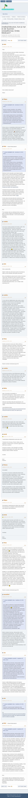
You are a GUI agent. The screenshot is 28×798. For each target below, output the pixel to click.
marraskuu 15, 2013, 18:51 (7, 101)
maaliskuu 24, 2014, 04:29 (7, 418)
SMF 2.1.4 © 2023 (10, 796)
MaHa (5, 388)
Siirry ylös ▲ (19, 794)
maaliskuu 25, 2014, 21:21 (7, 700)
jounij (5, 434)
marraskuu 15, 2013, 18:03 (7, 46)
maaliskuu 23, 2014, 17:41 (7, 390)
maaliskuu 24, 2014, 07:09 (8, 436)
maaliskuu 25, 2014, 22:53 (7, 725)
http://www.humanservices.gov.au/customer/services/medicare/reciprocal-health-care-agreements (14, 409)
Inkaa (5, 338)
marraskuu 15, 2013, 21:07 (7, 148)
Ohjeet (8, 794)
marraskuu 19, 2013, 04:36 (7, 297)
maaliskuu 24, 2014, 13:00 (7, 467)
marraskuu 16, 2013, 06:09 (7, 223)
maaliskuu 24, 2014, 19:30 (7, 502)
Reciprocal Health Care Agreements (10, 187)
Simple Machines (17, 796)
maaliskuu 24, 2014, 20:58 (8, 517)
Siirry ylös (4, 786)
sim (5, 652)
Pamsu (5, 465)
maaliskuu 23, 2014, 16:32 (7, 370)
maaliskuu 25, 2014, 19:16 (7, 596)
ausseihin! (6, 594)
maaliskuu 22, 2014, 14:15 (7, 341)
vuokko (6, 221)
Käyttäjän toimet (22, 40)
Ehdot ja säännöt (13, 794)
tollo (5, 44)
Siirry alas (3, 40)
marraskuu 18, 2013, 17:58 (7, 266)
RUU (5, 146)
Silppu (5, 99)
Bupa (17, 195)
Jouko (23, 18)
